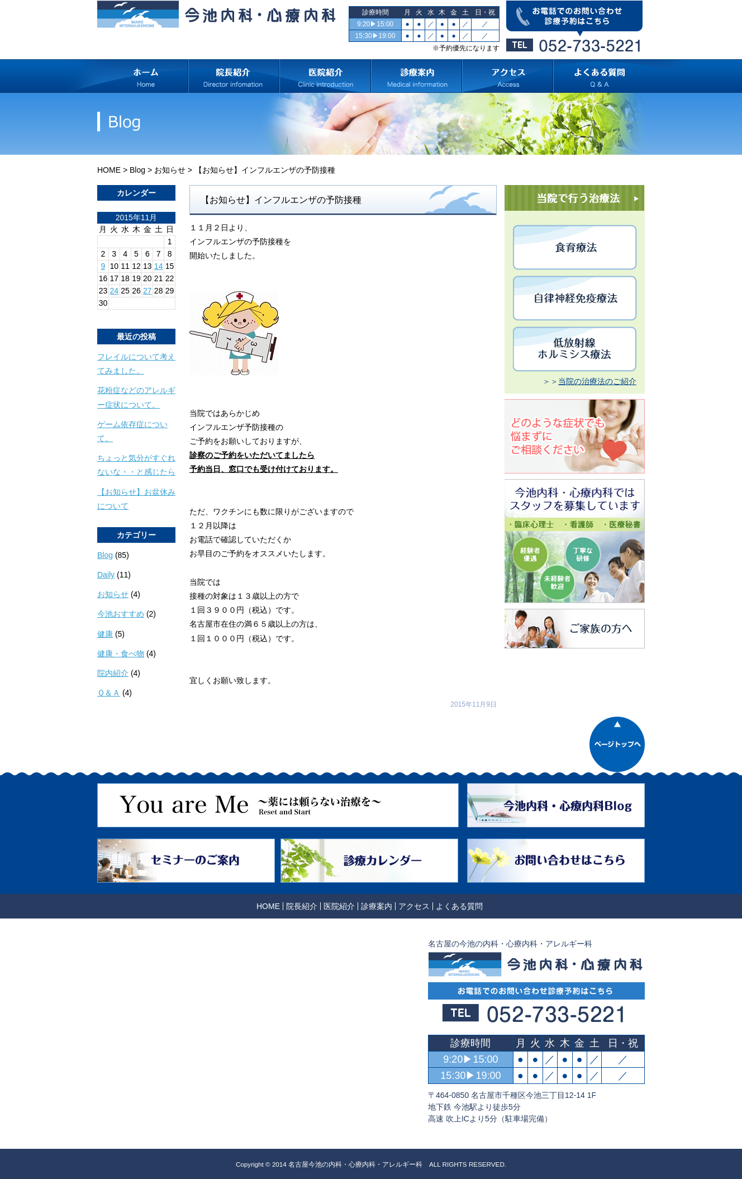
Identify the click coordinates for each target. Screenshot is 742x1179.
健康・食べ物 (120, 653)
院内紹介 (113, 673)
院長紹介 (301, 906)
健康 (105, 633)
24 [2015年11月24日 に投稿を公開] (114, 290)
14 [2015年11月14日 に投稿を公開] (158, 266)
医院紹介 (339, 906)
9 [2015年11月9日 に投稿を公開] (103, 266)
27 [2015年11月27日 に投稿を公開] (147, 290)
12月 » (138, 313)
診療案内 (376, 906)
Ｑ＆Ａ (108, 692)
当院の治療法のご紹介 (597, 381)
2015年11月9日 (473, 704)
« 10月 (108, 313)
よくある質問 (459, 906)
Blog (137, 169)
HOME (109, 169)
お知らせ (169, 169)
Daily (106, 574)
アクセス (414, 906)
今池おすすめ (120, 613)
